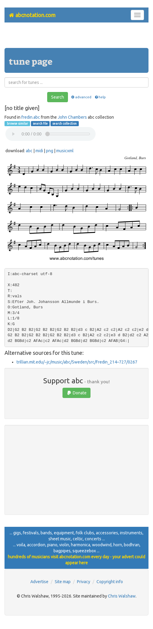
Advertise (39, 581)
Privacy (83, 581)
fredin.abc (30, 117)
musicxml (65, 150)
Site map (63, 581)
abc (29, 150)
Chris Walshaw (122, 596)
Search (57, 97)
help (100, 97)
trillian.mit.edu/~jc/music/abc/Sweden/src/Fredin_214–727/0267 (77, 362)
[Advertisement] (76, 37)
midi (39, 150)
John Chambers (72, 117)
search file (40, 123)
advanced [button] (81, 97)
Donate (76, 392)
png (49, 150)
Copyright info (109, 581)
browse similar (17, 123)
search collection (64, 123)
